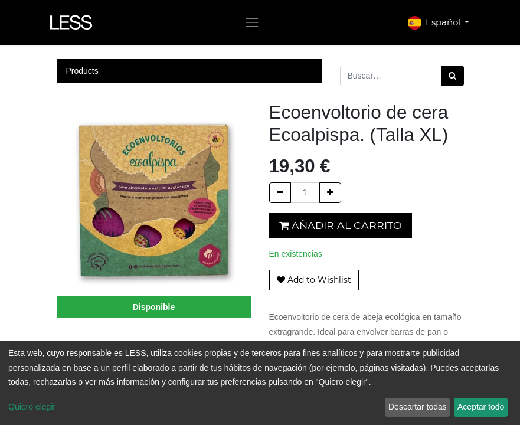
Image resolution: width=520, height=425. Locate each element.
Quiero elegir (31, 406)
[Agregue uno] (330, 192)
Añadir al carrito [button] (340, 225)
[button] (314, 280)
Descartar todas (417, 406)
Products (82, 71)
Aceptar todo (480, 406)
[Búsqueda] (452, 76)
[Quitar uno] (280, 192)
